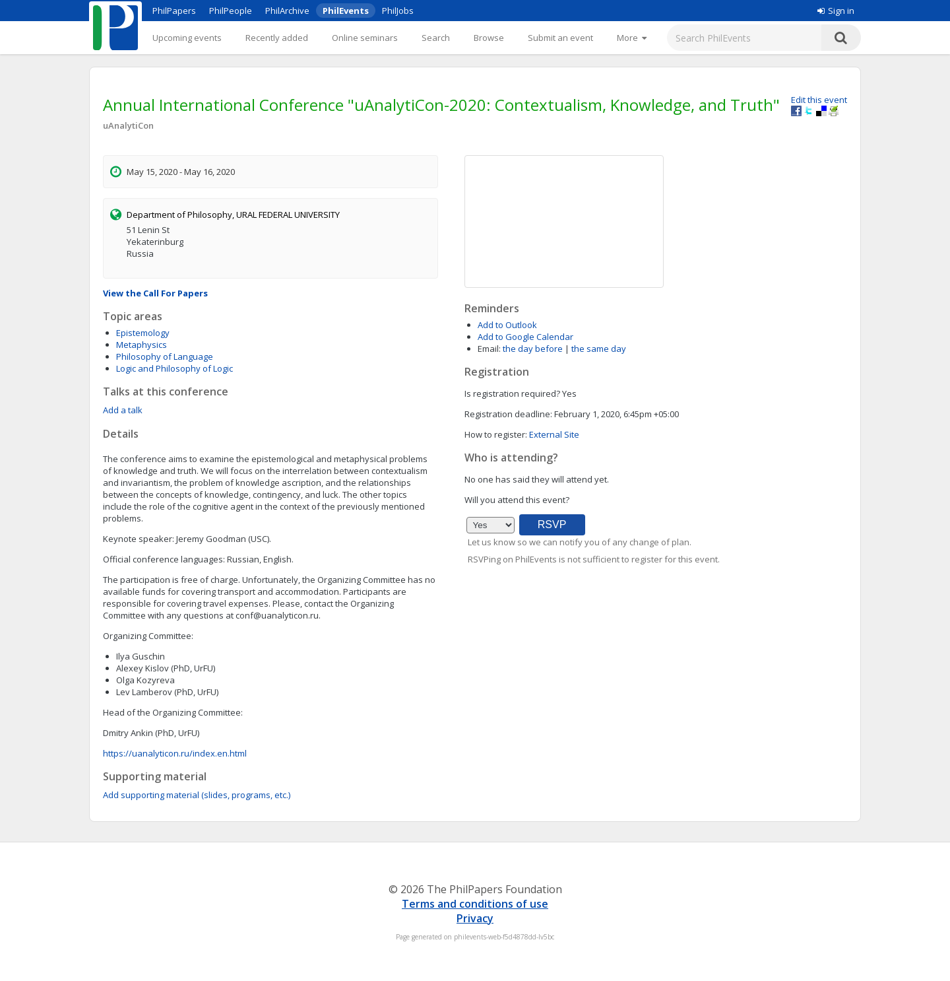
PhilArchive (287, 11)
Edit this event (819, 100)
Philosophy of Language (164, 356)
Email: (489, 349)
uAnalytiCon (128, 125)
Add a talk (122, 410)
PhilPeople (230, 11)
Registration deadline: (508, 414)
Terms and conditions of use (475, 903)
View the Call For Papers (155, 293)
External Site (554, 434)
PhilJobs (398, 11)
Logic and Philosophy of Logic (174, 368)
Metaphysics (141, 345)
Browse (489, 38)
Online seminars (365, 38)
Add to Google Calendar (525, 337)
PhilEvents (346, 11)
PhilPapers (174, 11)
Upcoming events (187, 38)
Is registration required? (512, 393)
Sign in (835, 11)
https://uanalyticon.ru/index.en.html (175, 753)
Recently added (276, 38)
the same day (598, 349)
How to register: (495, 434)
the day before (533, 349)
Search (436, 38)
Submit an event (560, 38)
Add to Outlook (507, 325)
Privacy (475, 918)
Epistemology (143, 333)
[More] (631, 37)
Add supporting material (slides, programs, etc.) (196, 795)
